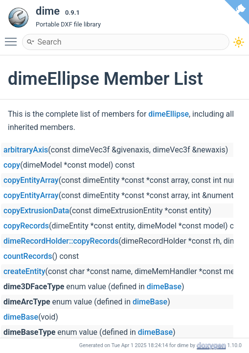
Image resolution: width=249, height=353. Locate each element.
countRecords (27, 256)
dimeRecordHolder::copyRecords (60, 241)
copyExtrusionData (36, 210)
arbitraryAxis (25, 149)
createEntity (24, 271)
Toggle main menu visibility (13, 37)
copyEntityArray (31, 180)
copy (11, 165)
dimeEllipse (168, 114)
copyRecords (26, 225)
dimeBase (164, 286)
